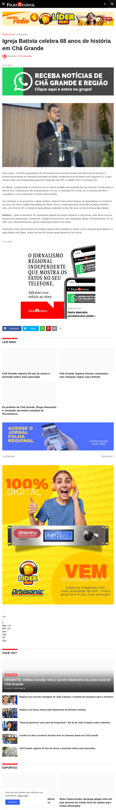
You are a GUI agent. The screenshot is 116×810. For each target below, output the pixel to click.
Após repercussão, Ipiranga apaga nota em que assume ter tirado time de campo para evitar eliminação (86, 802)
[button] (3, 4)
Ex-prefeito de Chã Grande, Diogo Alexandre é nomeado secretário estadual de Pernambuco (29, 410)
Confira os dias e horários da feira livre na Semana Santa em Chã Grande (58, 735)
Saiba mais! (22, 795)
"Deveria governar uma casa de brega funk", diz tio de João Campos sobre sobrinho (64, 722)
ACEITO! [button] (12, 802)
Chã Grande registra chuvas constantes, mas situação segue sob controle (84, 375)
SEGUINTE (106, 456)
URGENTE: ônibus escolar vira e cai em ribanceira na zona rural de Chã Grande (57, 682)
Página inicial (8, 34)
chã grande (22, 34)
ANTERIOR (9, 456)
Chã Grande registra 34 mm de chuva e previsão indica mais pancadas (26, 375)
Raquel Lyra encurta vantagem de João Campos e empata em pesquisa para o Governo (66, 696)
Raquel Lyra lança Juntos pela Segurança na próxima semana (52, 709)
